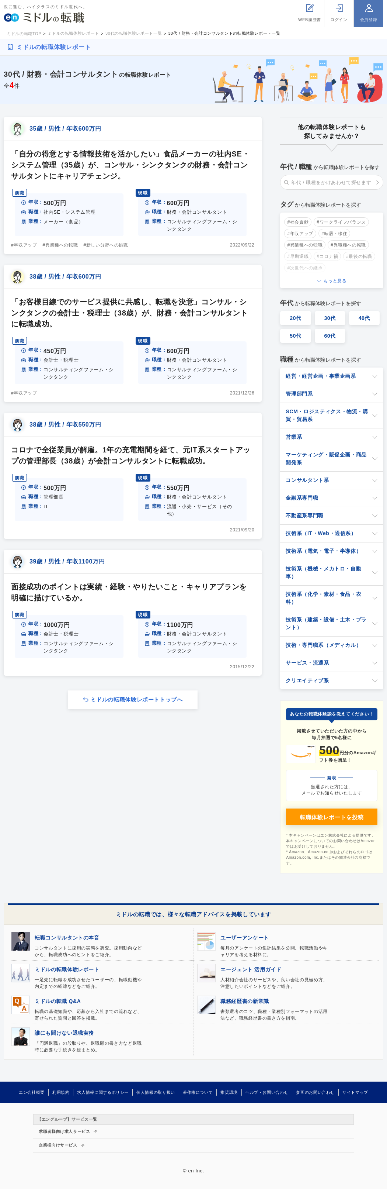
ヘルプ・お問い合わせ (266, 1092)
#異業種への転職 (60, 245)
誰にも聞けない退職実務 (64, 1033)
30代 (330, 318)
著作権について (198, 1092)
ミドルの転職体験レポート (54, 47)
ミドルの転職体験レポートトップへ (136, 699)
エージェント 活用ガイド (251, 969)
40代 (364, 318)
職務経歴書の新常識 (244, 1001)
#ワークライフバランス (341, 222)
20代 (295, 318)
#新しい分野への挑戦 (106, 245)
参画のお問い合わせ (315, 1092)
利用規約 (61, 1092)
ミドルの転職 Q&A (58, 1001)
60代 (330, 336)
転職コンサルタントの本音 (67, 938)
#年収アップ (24, 245)
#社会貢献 (297, 222)
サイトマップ (355, 1092)
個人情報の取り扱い (155, 1092)
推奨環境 (229, 1092)
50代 (295, 336)
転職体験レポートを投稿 (331, 817)
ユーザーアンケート (244, 938)
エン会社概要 (32, 1092)
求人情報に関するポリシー (103, 1092)
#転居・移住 (334, 233)
